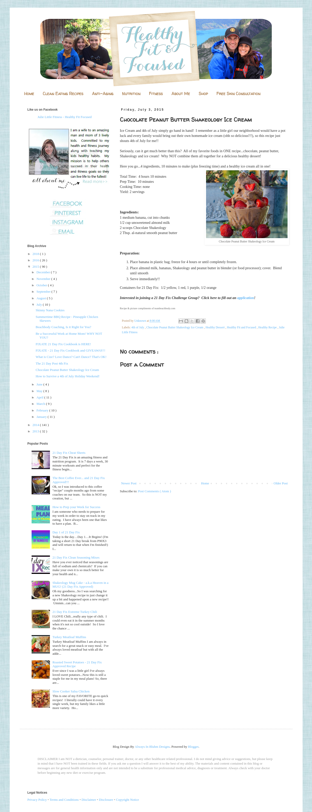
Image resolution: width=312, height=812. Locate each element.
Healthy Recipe (267, 327)
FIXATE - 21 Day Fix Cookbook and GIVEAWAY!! (70, 350)
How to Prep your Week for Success (76, 507)
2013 (36, 431)
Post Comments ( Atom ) (154, 491)
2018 (36, 254)
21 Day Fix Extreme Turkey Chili (74, 612)
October (42, 285)
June (39, 384)
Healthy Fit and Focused (242, 327)
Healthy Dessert (215, 327)
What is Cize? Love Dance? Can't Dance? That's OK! (71, 357)
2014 (36, 425)
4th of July (138, 327)
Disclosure (106, 800)
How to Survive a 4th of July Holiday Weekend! (68, 376)
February (42, 410)
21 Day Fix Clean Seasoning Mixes (76, 557)
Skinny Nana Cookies (50, 310)
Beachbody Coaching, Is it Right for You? (63, 327)
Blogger (193, 747)
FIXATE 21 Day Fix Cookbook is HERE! (63, 344)
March (41, 404)
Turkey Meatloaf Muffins (69, 637)
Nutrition (131, 93)
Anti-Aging (102, 93)
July (39, 304)
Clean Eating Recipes (63, 93)
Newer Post (129, 483)
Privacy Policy (37, 800)
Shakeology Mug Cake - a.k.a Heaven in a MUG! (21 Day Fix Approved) (80, 585)
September (43, 291)
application (245, 298)
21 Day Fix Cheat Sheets (68, 453)
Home (29, 93)
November (43, 279)
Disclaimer (89, 800)
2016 (36, 260)
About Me (180, 93)
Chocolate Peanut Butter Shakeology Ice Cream (175, 327)
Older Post (281, 483)
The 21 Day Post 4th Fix (52, 363)
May (39, 391)
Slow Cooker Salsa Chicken (71, 691)
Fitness (156, 93)
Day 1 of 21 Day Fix (66, 532)
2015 (36, 266)
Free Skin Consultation (238, 93)
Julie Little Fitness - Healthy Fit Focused (65, 117)
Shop (203, 93)
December (43, 272)
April (40, 397)
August (41, 298)
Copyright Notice (127, 800)
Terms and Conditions (64, 800)
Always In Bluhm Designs (152, 747)
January (42, 417)
